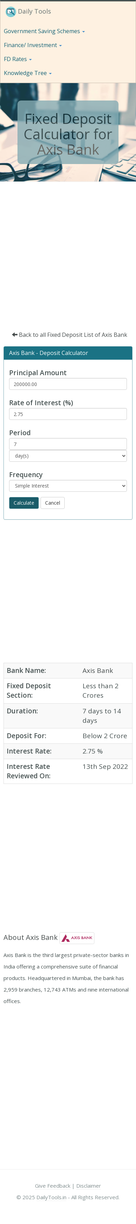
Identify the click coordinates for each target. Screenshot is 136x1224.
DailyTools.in (51, 1197)
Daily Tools (28, 12)
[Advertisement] (65, 250)
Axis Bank (68, 149)
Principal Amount (38, 372)
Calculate (24, 502)
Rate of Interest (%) (41, 402)
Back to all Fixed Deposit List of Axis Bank (69, 335)
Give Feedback (52, 1185)
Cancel (52, 502)
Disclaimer (88, 1185)
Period (20, 432)
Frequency (26, 474)
